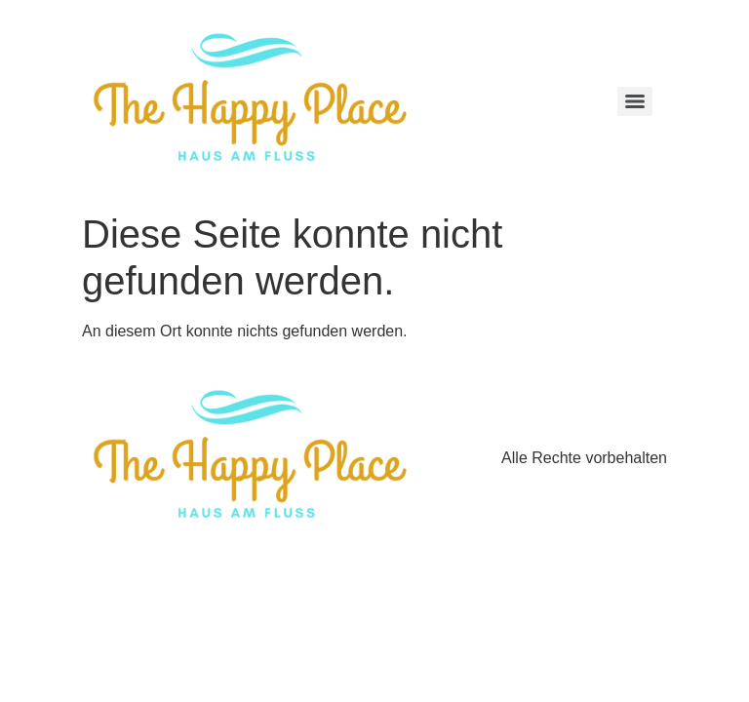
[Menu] (634, 101)
